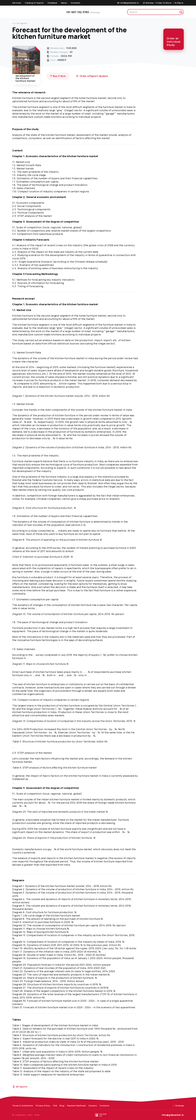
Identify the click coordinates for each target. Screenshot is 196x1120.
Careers (92, 1105)
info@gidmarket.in (173, 1114)
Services (16, 3)
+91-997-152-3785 (83, 12)
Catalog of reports (34, 3)
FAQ (55, 1105)
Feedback (52, 3)
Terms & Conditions (22, 1105)
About (64, 3)
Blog (62, 1105)
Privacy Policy (43, 1105)
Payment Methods (76, 1105)
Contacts (75, 3)
